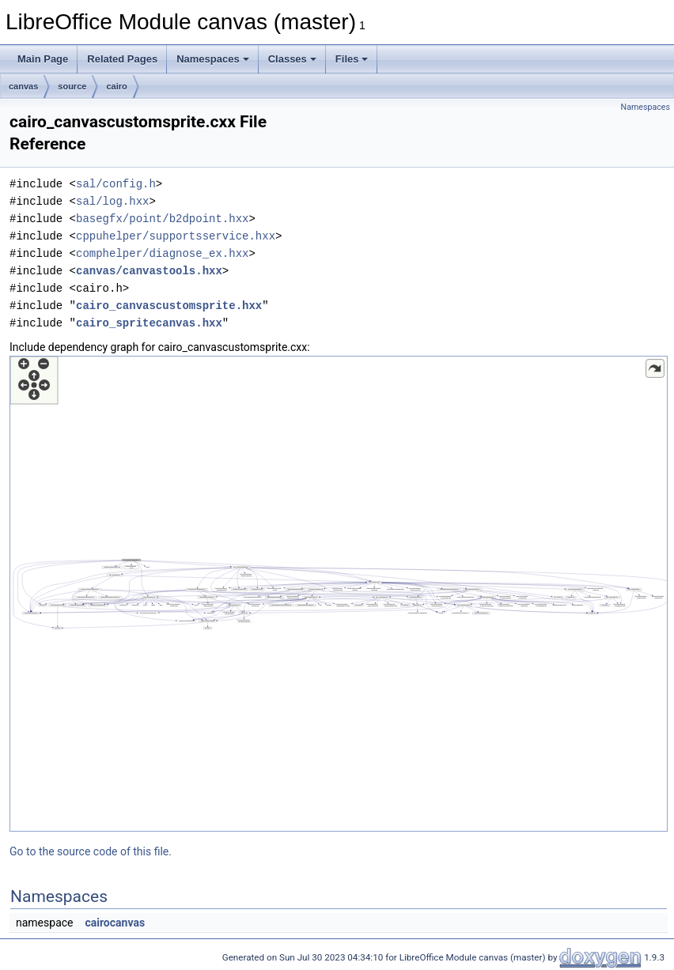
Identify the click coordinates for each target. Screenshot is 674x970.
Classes (292, 59)
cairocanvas (115, 922)
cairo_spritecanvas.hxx (149, 322)
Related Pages (122, 59)
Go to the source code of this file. (90, 851)
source (72, 86)
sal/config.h (116, 183)
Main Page (42, 59)
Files (352, 59)
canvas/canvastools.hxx (149, 270)
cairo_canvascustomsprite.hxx (169, 305)
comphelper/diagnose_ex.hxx (162, 253)
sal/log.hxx (112, 201)
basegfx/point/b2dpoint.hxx (162, 218)
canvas (23, 86)
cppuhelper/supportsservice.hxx (175, 235)
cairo (116, 86)
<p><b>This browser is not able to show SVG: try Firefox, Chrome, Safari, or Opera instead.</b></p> (338, 594)
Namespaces (212, 59)
